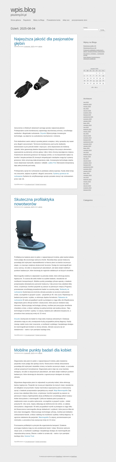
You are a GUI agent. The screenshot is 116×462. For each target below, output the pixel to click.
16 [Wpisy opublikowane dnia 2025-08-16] (100, 78)
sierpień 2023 (87, 171)
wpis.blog (23, 9)
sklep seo (66, 20)
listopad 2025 (87, 115)
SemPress (74, 456)
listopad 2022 (87, 190)
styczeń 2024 (87, 160)
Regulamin (27, 20)
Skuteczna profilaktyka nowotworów (34, 201)
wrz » (96, 87)
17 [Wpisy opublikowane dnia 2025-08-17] (103, 78)
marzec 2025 (87, 131)
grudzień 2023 (87, 163)
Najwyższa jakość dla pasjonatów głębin (43, 41)
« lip (92, 87)
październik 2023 (88, 167)
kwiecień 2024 (87, 154)
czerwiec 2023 (87, 175)
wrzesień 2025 (87, 119)
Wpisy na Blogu (38, 20)
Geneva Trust (29, 436)
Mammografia (43, 417)
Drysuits (43, 133)
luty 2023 (86, 183)
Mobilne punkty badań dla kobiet (42, 350)
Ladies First (52, 163)
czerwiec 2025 (87, 125)
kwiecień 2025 (87, 129)
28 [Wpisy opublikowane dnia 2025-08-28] (94, 83)
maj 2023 (86, 177)
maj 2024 (86, 152)
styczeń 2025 (87, 135)
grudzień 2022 (87, 188)
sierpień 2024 (87, 146)
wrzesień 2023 (87, 169)
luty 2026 (86, 108)
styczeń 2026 (87, 110)
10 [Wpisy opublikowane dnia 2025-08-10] (103, 75)
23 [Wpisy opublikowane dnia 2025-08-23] (100, 80)
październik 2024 (88, 142)
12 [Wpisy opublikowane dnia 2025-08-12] (87, 78)
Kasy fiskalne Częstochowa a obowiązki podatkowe (91, 58)
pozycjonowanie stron (79, 20)
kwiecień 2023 (87, 179)
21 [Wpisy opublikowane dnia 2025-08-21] (94, 80)
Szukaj (85, 27)
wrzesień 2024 (87, 144)
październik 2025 (88, 117)
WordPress (59, 456)
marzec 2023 (87, 181)
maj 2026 (86, 102)
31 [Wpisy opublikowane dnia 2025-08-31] (103, 83)
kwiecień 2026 (87, 104)
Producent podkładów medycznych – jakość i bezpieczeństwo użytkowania (93, 50)
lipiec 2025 (86, 123)
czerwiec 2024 (87, 150)
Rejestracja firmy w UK (89, 48)
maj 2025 (86, 127)
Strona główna (16, 20)
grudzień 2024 (87, 138)
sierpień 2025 (87, 121)
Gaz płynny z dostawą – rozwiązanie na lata (93, 54)
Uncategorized (29, 184)
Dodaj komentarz (40, 184)
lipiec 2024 (86, 148)
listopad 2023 (87, 165)
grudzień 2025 (87, 112)
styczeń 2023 (87, 186)
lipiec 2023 (86, 173)
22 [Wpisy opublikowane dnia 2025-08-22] (97, 80)
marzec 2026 (87, 106)
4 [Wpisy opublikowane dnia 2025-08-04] (84, 75)
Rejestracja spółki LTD (89, 46)
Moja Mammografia (60, 390)
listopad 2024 (87, 140)
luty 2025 (86, 133)
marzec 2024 (87, 156)
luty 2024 (86, 158)
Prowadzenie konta (53, 20)
